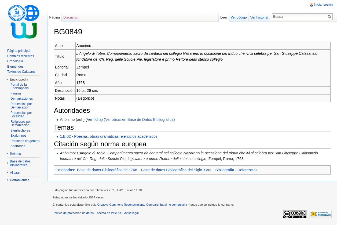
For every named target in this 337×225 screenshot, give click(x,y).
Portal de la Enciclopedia (19, 86)
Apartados (17, 146)
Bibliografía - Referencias (236, 170)
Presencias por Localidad (21, 114)
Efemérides (15, 66)
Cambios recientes (20, 56)
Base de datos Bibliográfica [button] (20, 163)
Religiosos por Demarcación (20, 123)
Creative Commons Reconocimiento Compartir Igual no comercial (141, 204)
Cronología (15, 61)
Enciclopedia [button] (19, 79)
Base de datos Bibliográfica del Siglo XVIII (176, 170)
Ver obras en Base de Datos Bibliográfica (139, 119)
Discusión (70, 17)
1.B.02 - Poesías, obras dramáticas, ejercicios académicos (108, 136)
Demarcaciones (21, 98)
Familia (15, 93)
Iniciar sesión (323, 4)
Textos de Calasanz (21, 72)
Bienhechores (20, 130)
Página (54, 17)
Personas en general (25, 141)
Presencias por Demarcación (21, 106)
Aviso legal (131, 213)
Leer (223, 17)
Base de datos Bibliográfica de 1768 (107, 170)
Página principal (18, 51)
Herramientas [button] (19, 180)
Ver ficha (94, 119)
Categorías (65, 170)
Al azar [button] (15, 173)
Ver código (238, 17)
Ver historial (259, 17)
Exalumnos (18, 135)
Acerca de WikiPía (109, 213)
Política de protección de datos (73, 213)
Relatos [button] (15, 154)
